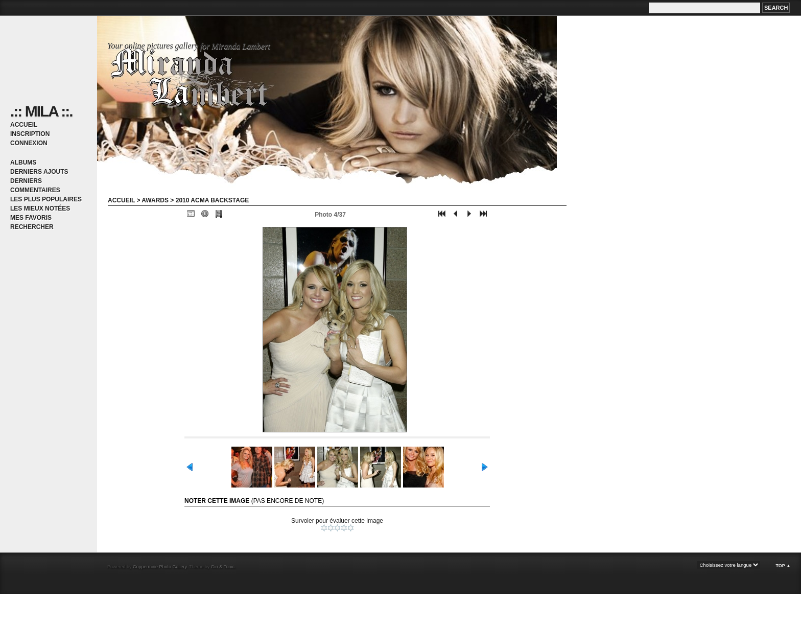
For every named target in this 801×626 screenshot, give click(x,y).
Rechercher (32, 226)
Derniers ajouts (39, 171)
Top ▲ (783, 565)
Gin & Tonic (222, 566)
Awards (155, 200)
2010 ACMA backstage (212, 200)
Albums (23, 162)
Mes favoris (31, 217)
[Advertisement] (119, 609)
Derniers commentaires (35, 185)
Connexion (29, 143)
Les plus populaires (46, 199)
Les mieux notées (40, 208)
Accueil (23, 124)
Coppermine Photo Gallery (159, 566)
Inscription (30, 133)
